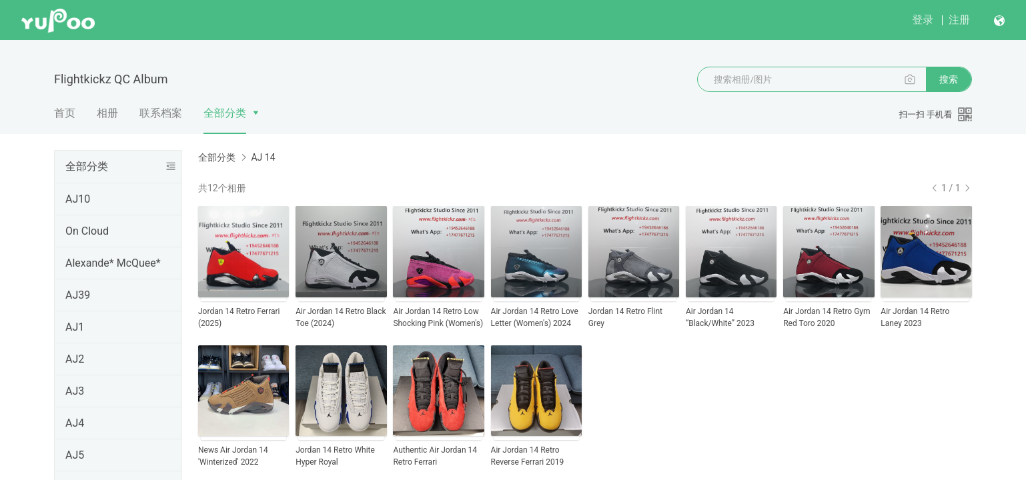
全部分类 (224, 113)
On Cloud (87, 231)
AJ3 (74, 391)
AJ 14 (263, 157)
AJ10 (77, 199)
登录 (922, 19)
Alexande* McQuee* (113, 263)
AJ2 (74, 359)
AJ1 (74, 327)
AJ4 (74, 423)
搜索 (948, 79)
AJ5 (74, 455)
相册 (107, 113)
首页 (64, 113)
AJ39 (77, 295)
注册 (959, 19)
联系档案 (160, 113)
